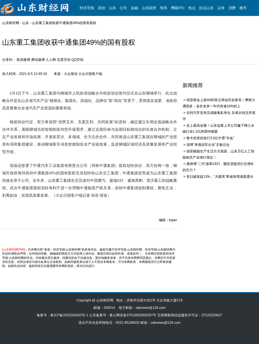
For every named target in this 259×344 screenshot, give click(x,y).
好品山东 (206, 8)
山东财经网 (10, 23)
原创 (101, 8)
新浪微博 (23, 60)
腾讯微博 (38, 60)
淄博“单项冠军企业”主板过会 (207, 144)
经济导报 (87, 8)
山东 (112, 8)
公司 (123, 8)
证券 (221, 8)
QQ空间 (77, 60)
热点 (192, 8)
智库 (163, 8)
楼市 (243, 8)
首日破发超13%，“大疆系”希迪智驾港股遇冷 (219, 176)
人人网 (51, 60)
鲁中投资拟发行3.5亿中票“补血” (210, 138)
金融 (134, 8)
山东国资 (149, 8)
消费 (232, 8)
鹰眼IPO (177, 8)
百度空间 (63, 60)
